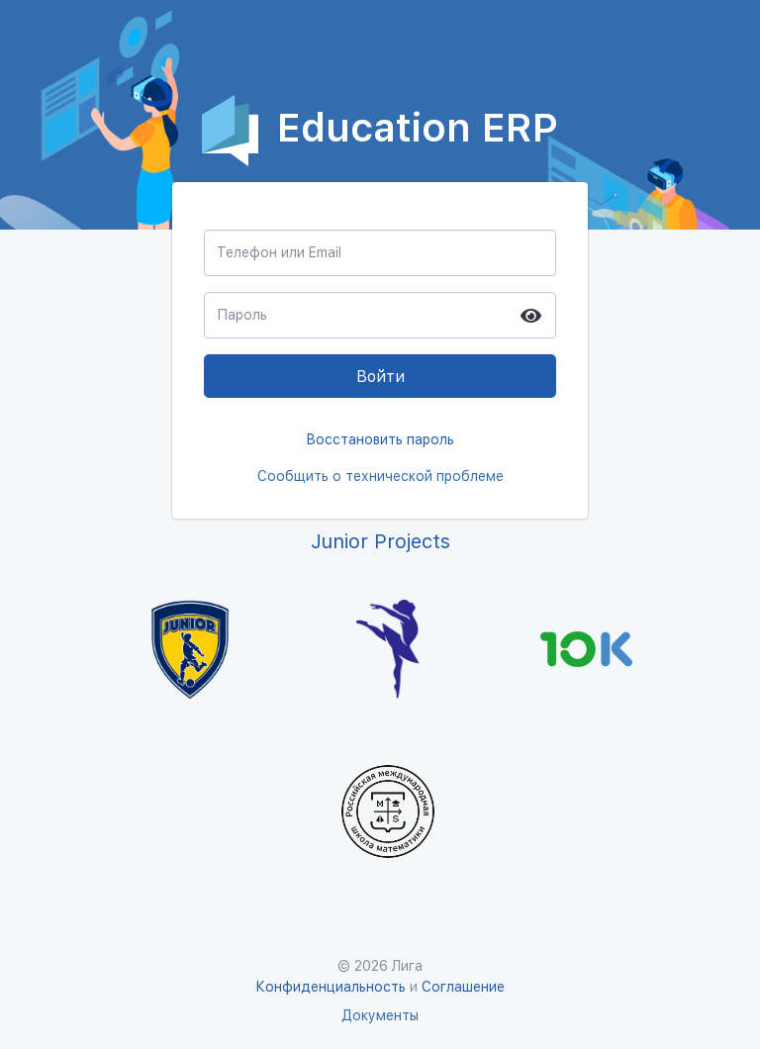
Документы (380, 1015)
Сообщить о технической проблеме (380, 476)
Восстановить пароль (380, 439)
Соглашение (463, 987)
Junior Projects (380, 541)
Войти (380, 376)
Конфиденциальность (332, 987)
